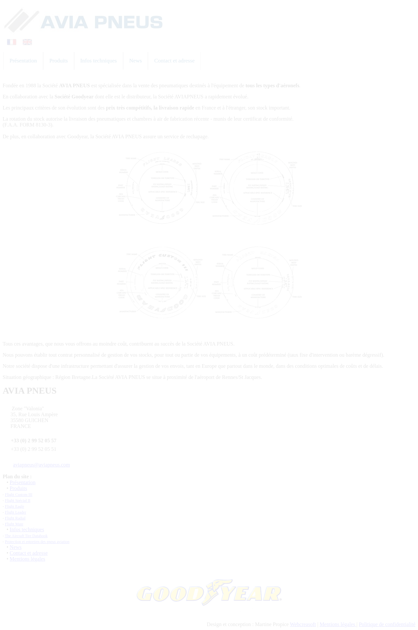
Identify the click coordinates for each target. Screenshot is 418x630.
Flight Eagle (14, 506)
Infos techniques (27, 529)
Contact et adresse (29, 553)
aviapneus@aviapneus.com (41, 465)
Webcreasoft (303, 624)
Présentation (23, 482)
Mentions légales (27, 559)
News (16, 547)
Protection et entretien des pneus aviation (37, 541)
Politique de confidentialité (387, 624)
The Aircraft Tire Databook (26, 536)
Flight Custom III (18, 494)
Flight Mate (14, 524)
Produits (18, 488)
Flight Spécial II (17, 500)
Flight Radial (15, 518)
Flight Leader (15, 512)
